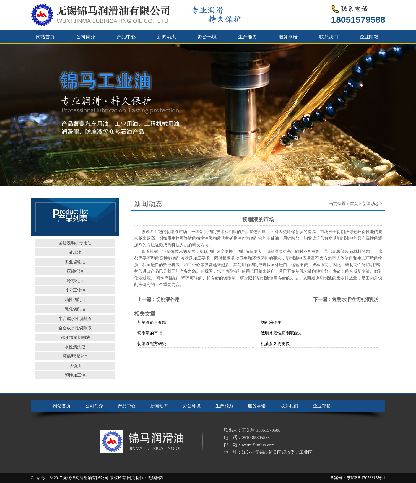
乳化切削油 (75, 309)
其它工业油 (75, 290)
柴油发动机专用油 (75, 243)
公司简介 (85, 36)
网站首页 (45, 36)
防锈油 (75, 366)
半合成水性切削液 (75, 318)
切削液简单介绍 (151, 322)
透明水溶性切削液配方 (355, 299)
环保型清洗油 (75, 356)
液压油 (75, 252)
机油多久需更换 (275, 343)
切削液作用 (168, 299)
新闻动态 (166, 36)
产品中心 (126, 36)
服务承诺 (288, 36)
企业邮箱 (369, 36)
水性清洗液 (75, 347)
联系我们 (328, 36)
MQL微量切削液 (75, 337)
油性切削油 (75, 299)
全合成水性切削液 (75, 328)
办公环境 (207, 36)
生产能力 (247, 36)
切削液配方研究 (151, 343)
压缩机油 (75, 271)
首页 (354, 203)
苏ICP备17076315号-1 (366, 478)
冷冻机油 (75, 281)
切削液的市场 (149, 333)
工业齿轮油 (75, 262)
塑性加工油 (75, 375)
